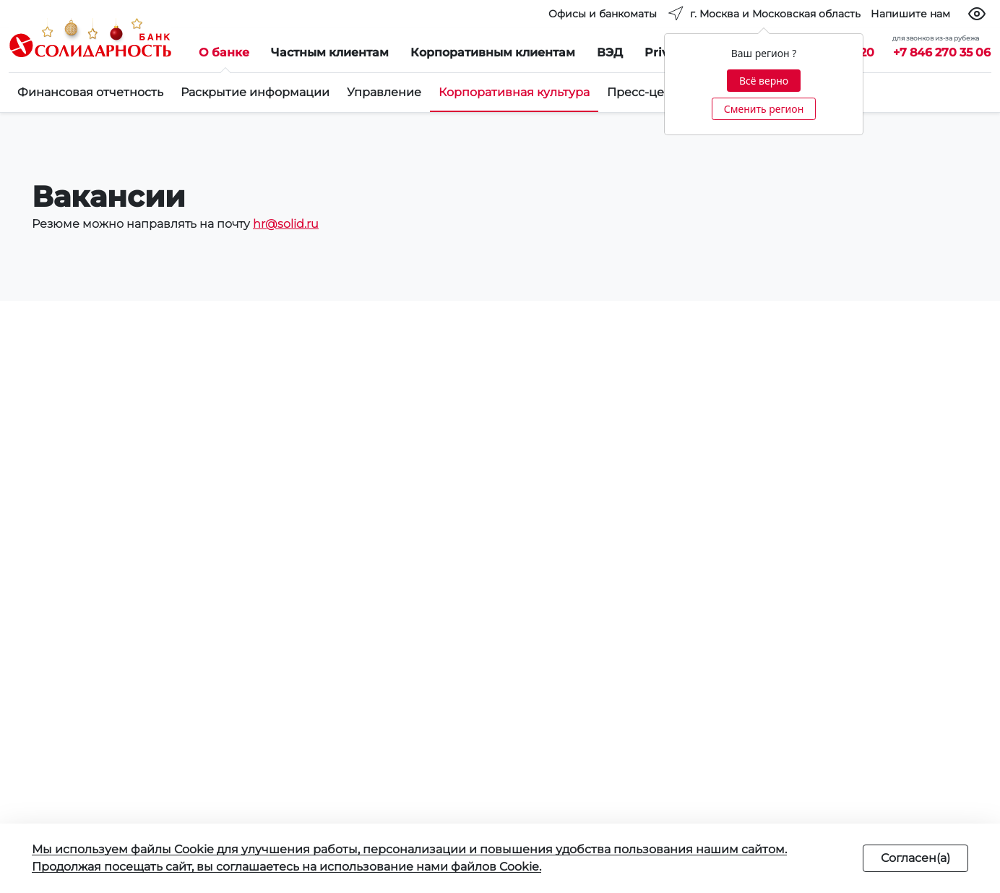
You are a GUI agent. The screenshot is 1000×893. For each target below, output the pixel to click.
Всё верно (763, 80)
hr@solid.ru (286, 224)
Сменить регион (763, 109)
